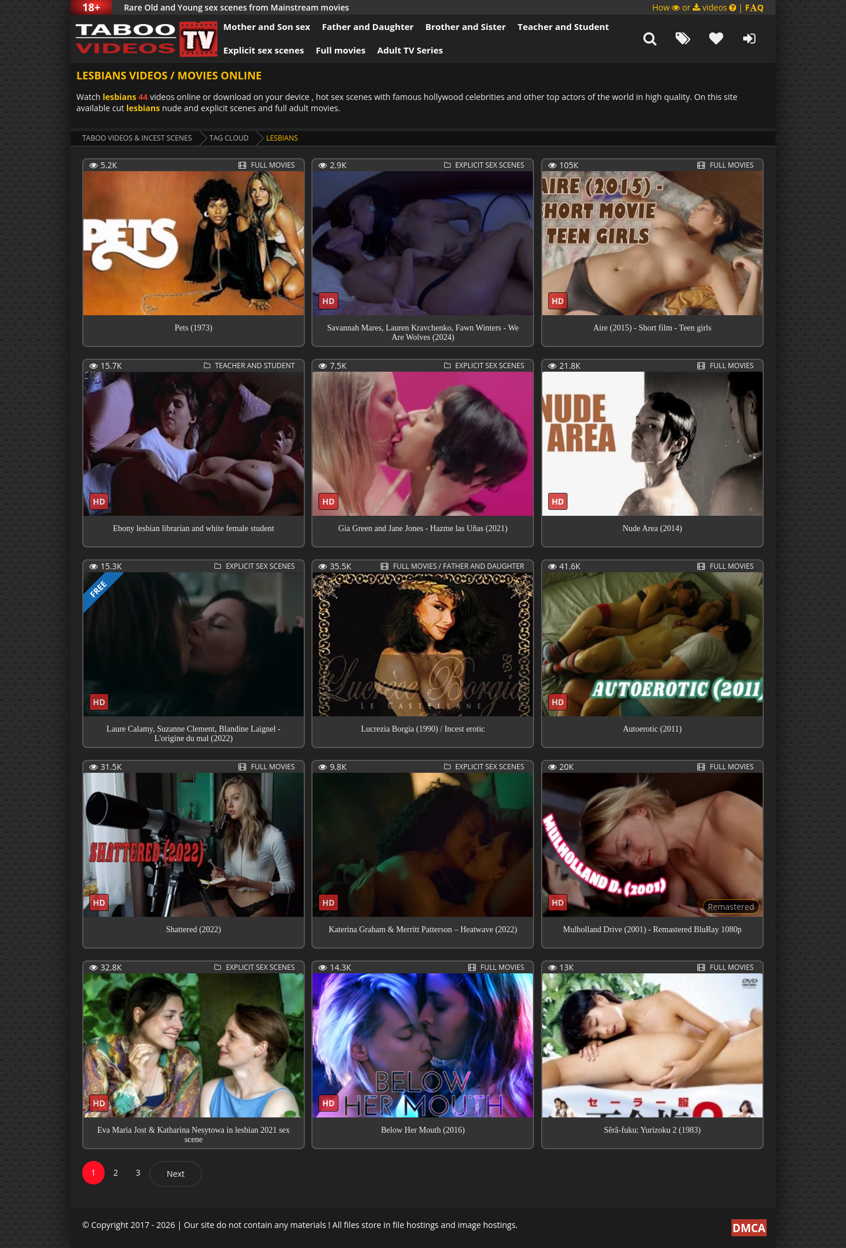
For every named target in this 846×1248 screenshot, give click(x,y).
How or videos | (708, 7)
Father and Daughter (368, 26)
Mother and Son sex (266, 26)
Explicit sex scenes (263, 50)
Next (176, 1173)
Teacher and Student (563, 26)
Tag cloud (229, 138)
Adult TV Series (410, 50)
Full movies (341, 50)
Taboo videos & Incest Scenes (137, 138)
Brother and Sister (465, 26)
